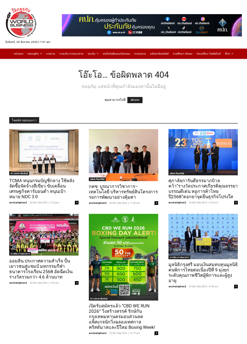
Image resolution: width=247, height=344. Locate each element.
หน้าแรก (135, 100)
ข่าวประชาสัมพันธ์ (19, 173)
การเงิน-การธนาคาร (20, 253)
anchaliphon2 (18, 202)
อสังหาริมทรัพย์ (97, 179)
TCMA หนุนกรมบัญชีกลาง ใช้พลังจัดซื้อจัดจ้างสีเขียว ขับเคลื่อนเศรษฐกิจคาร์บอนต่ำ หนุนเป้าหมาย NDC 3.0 (41, 188)
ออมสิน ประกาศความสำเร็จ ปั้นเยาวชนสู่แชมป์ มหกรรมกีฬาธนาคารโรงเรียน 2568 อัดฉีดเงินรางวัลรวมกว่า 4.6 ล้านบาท (41, 269)
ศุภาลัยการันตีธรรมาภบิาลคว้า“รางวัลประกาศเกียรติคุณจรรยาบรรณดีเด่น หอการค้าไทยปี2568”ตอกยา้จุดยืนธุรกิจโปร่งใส (203, 188)
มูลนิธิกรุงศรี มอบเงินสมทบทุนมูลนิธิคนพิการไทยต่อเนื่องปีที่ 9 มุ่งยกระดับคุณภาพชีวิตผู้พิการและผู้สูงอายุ (203, 272)
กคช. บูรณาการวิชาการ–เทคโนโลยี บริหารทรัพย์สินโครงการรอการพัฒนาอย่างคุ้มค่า (123, 192)
